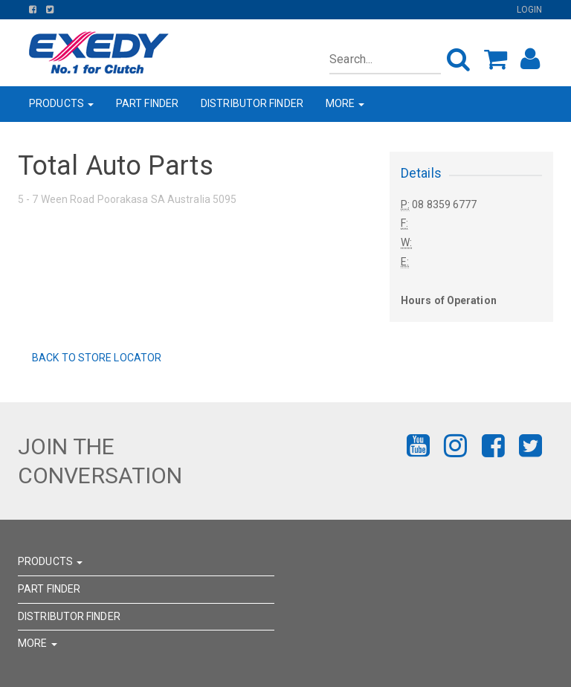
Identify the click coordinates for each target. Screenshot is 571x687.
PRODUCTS (61, 103)
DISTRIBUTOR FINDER (252, 103)
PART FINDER (147, 103)
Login (530, 9)
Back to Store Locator (95, 358)
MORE (345, 103)
